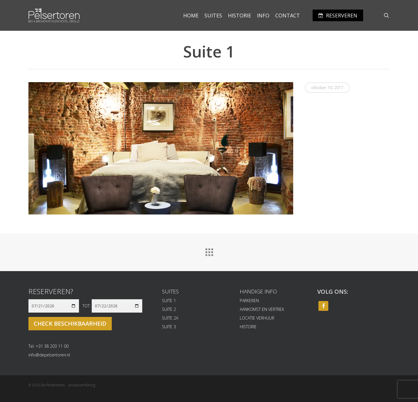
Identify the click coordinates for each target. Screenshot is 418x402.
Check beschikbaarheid (70, 323)
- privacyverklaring (80, 385)
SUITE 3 (169, 326)
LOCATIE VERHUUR (257, 318)
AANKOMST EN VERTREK (262, 309)
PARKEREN (249, 300)
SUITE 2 (169, 309)
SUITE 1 (169, 300)
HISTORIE (248, 326)
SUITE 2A (170, 318)
